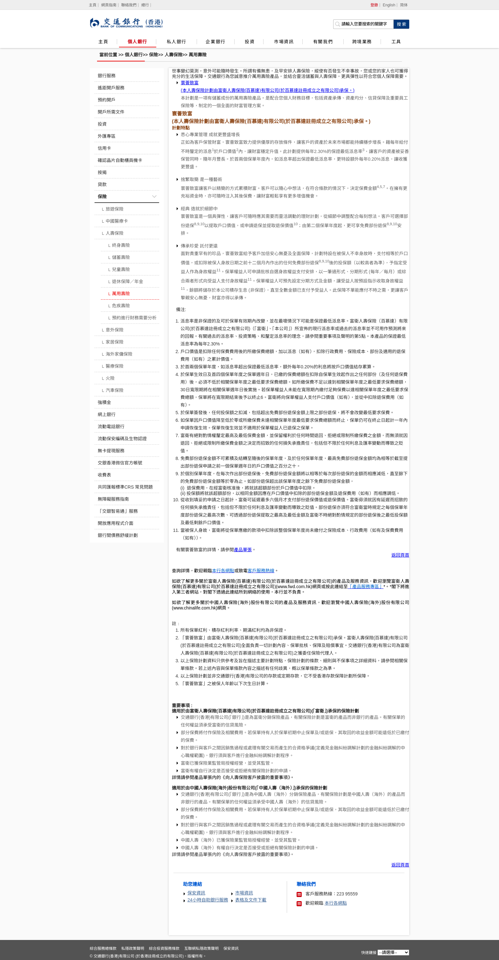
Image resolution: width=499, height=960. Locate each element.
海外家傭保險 (116, 354)
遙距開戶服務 (111, 87)
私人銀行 (177, 41)
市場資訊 (284, 41)
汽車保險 (112, 391)
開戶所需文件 (111, 112)
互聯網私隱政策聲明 (201, 948)
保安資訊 (196, 892)
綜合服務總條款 (103, 948)
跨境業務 (362, 41)
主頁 (103, 41)
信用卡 (104, 148)
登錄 (374, 5)
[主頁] (92, 5)
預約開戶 (107, 99)
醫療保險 (112, 367)
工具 (396, 41)
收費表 (104, 474)
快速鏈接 (368, 952)
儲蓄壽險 (118, 258)
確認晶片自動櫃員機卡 (120, 160)
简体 (404, 5)
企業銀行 (215, 41)
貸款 (102, 184)
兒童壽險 (118, 270)
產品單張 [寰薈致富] (243, 549)
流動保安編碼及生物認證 (122, 438)
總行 (145, 5)
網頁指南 (108, 5)
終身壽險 (118, 246)
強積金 (104, 402)
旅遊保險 (112, 209)
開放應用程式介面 (115, 523)
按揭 (102, 172)
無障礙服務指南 (113, 499)
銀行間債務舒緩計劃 (118, 535)
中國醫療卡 (114, 222)
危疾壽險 (118, 306)
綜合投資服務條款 (164, 948)
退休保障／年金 (125, 282)
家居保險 (112, 342)
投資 (250, 41)
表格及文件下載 (250, 899)
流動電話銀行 (111, 426)
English (389, 5)
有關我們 (324, 41)
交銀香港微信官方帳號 (120, 462)
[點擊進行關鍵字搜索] (401, 24)
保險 (153, 54)
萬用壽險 (198, 54)
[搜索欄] (363, 24)
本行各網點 (336, 903)
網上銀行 (107, 414)
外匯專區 (107, 136)
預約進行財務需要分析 (132, 318)
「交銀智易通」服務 (118, 511)
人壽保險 (173, 54)
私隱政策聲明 (132, 948)
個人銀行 (137, 41)
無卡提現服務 (111, 450)
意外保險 (112, 330)
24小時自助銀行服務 (207, 899)
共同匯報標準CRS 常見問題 (125, 487)
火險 (108, 379)
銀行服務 (107, 75)
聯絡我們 (129, 5)
